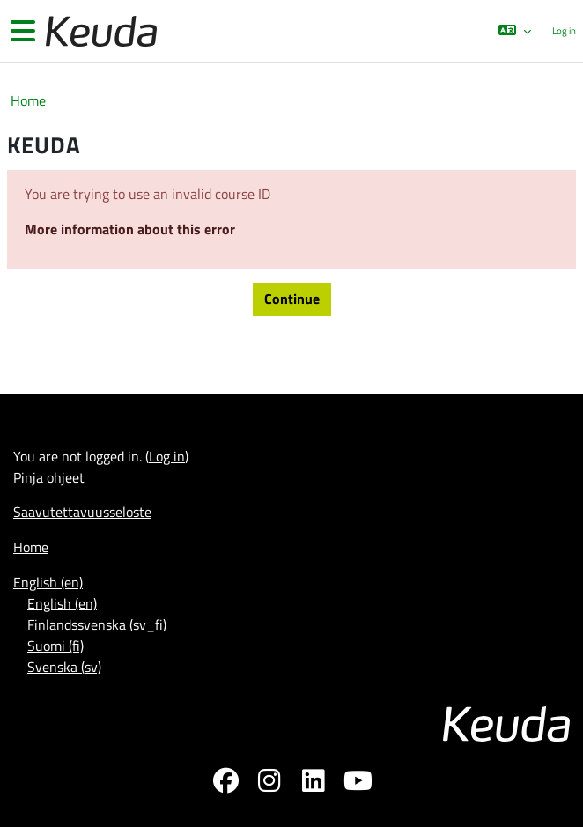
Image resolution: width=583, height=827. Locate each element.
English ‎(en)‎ (48, 582)
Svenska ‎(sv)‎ (64, 666)
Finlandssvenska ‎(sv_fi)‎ (96, 624)
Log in (564, 31)
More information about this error (130, 229)
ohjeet (66, 477)
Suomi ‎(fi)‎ (55, 645)
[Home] (99, 31)
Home (28, 101)
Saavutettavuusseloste (82, 511)
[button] (514, 31)
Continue (292, 298)
